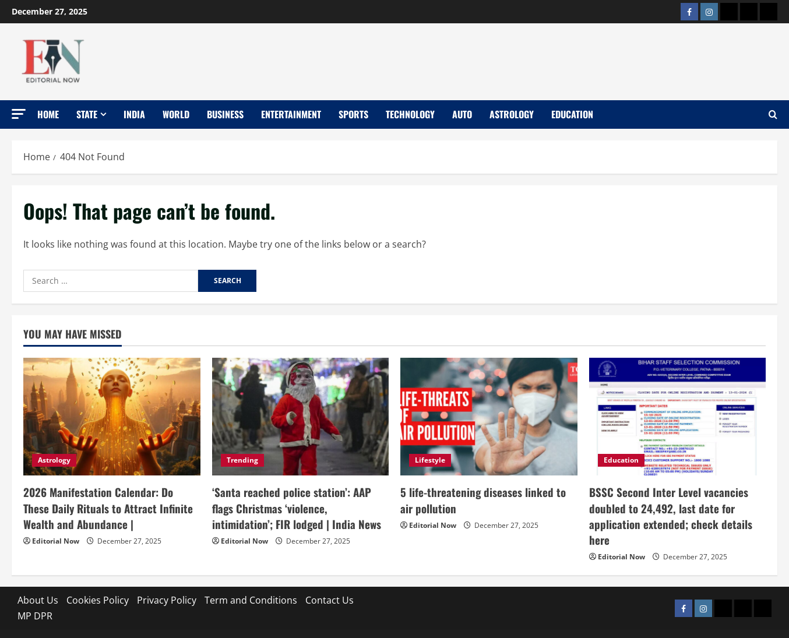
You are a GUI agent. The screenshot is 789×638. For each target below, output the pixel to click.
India (134, 114)
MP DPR (34, 596)
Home (48, 114)
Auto (462, 114)
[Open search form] (773, 114)
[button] (19, 114)
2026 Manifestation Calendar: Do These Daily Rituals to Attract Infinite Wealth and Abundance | (107, 506)
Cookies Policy (97, 580)
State (86, 114)
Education (572, 114)
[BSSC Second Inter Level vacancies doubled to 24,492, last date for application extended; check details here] (677, 416)
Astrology (511, 114)
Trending (242, 460)
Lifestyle (430, 460)
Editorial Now (55, 537)
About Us (37, 580)
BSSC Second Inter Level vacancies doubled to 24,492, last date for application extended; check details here (674, 506)
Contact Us (329, 580)
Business (225, 114)
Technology (410, 114)
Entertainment (291, 114)
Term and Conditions (251, 580)
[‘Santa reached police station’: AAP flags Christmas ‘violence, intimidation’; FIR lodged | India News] (300, 416)
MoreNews (467, 624)
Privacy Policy (166, 580)
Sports (353, 114)
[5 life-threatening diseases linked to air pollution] (488, 416)
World (176, 114)
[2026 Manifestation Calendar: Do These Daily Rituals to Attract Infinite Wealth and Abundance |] (111, 416)
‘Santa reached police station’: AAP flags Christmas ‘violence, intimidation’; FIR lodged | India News (297, 506)
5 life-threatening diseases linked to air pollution (484, 498)
